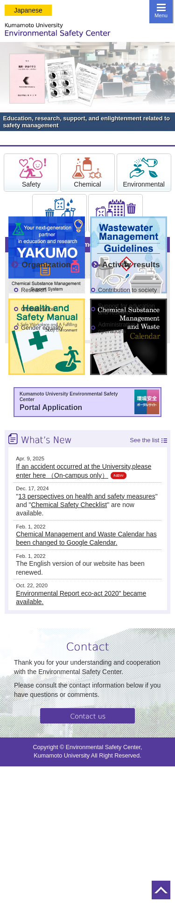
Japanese (28, 10)
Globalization (38, 309)
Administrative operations (116, 327)
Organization (45, 264)
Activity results (131, 264)
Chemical (87, 172)
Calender (116, 213)
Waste (59, 213)
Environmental (144, 172)
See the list (144, 440)
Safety (31, 172)
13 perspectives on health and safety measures (86, 496)
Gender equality (42, 327)
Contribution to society (127, 289)
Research (34, 289)
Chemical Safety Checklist (69, 504)
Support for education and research (126, 309)
